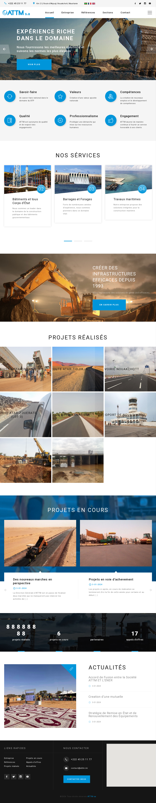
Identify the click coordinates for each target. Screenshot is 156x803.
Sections (108, 12)
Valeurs (75, 92)
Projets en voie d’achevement (111, 579)
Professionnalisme (84, 116)
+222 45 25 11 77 (17, 3)
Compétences (130, 92)
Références (88, 12)
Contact (125, 12)
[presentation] (5, 590)
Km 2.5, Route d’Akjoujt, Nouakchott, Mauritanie (57, 3)
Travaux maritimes (127, 199)
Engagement (129, 116)
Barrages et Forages (77, 199)
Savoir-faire (28, 92)
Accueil (49, 12)
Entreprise (68, 12)
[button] (5, 49)
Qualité (24, 116)
